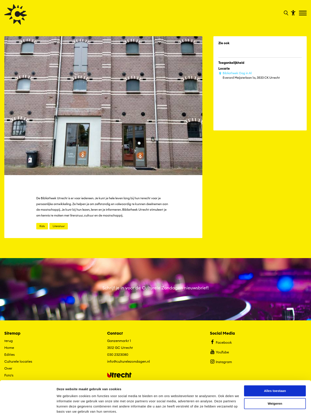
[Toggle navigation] (303, 13)
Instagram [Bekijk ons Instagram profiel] (221, 361)
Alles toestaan (275, 376)
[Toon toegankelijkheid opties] (292, 12)
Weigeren (275, 388)
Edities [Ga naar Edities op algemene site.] (9, 354)
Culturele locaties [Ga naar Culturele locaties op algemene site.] (18, 361)
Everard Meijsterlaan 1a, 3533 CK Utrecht (262, 75)
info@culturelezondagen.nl (128, 361)
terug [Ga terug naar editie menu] (8, 341)
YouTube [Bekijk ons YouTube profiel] (219, 352)
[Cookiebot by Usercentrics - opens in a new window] (28, 408)
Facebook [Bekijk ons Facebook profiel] (221, 342)
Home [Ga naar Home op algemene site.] (9, 347)
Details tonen (67, 408)
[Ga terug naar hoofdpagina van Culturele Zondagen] (15, 14)
